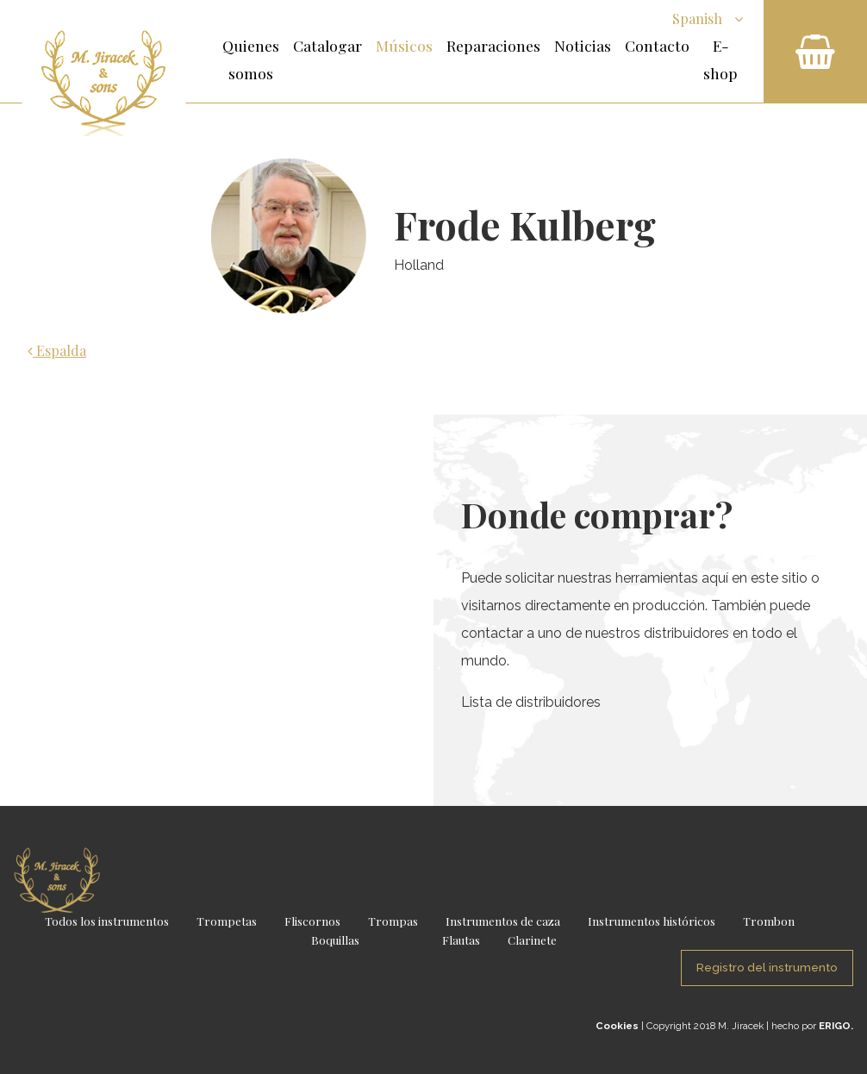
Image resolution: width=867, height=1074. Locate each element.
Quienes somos (250, 59)
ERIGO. (836, 1026)
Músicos (404, 45)
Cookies (617, 1026)
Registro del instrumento (767, 967)
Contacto (657, 45)
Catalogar (327, 45)
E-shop (720, 59)
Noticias (582, 45)
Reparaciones (493, 45)
